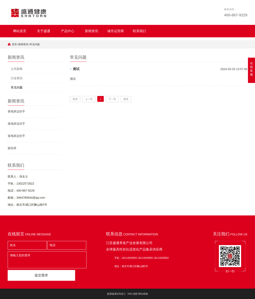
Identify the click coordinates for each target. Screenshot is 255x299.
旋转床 (12, 148)
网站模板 (143, 293)
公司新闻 (16, 68)
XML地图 (132, 293)
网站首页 (19, 31)
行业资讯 (16, 78)
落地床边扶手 (16, 111)
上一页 (89, 99)
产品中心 (67, 31)
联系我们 (139, 31)
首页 (14, 44)
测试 (76, 69)
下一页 (112, 99)
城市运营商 (115, 31)
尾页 (125, 99)
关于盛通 (43, 31)
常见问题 (35, 44)
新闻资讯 (91, 31)
